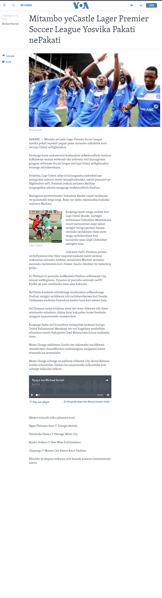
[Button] (8, 56)
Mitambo (26, 5)
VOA (37, 384)
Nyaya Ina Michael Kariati (48, 380)
